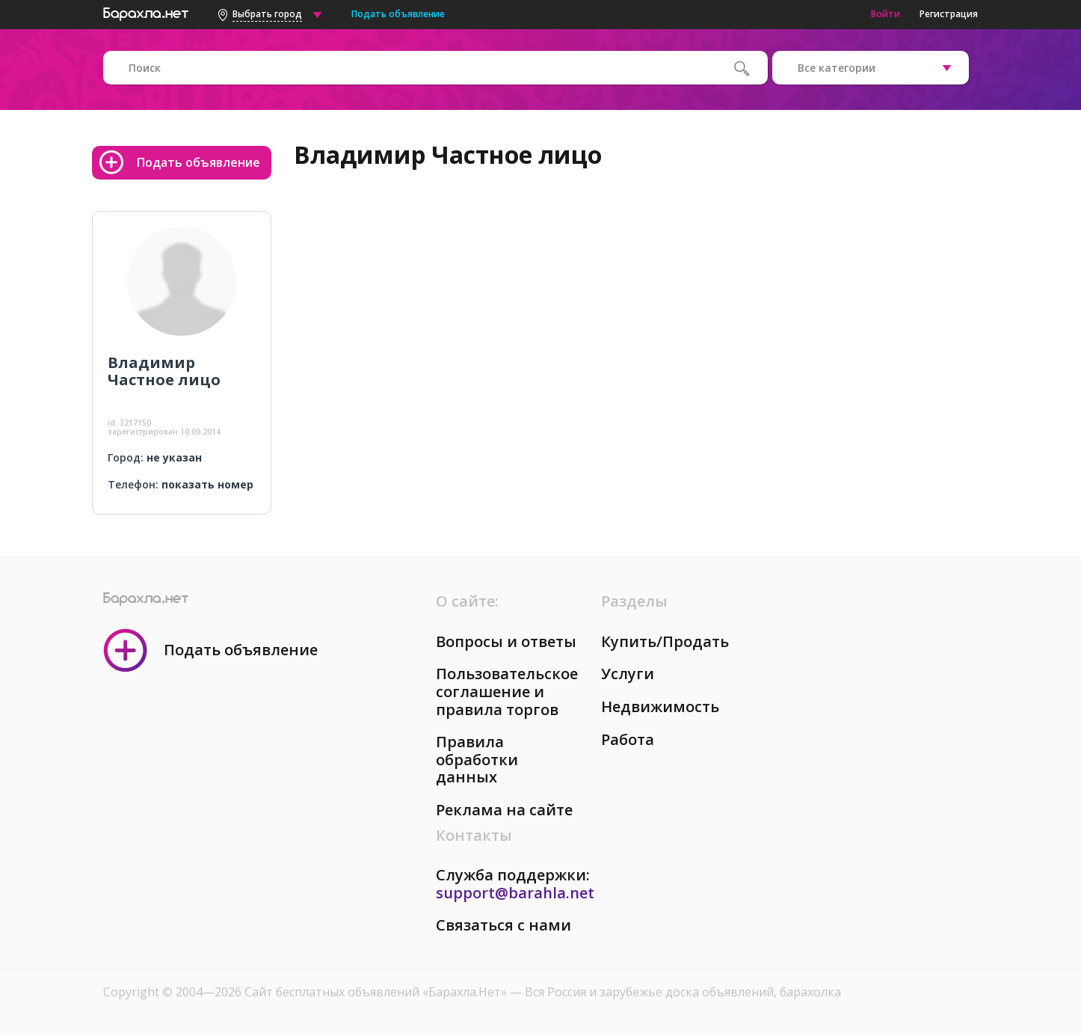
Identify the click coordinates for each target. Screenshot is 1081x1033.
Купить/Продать (665, 641)
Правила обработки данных (477, 759)
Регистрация (949, 13)
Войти (885, 13)
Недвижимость (660, 706)
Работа (627, 739)
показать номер (207, 484)
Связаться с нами (503, 925)
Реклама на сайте (504, 810)
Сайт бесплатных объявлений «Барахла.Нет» (377, 992)
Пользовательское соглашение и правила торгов (507, 691)
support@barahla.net (515, 893)
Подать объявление (398, 13)
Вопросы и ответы (506, 641)
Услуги (627, 673)
